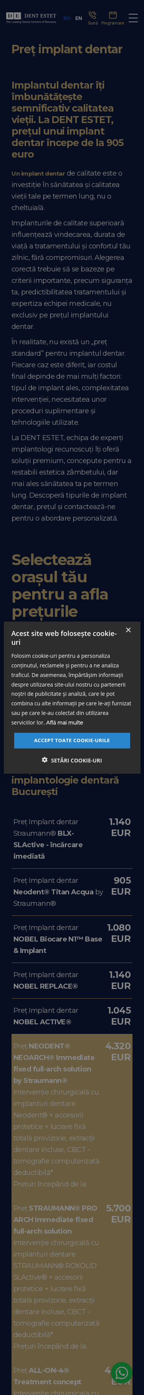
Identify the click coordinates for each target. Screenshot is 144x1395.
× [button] (128, 630)
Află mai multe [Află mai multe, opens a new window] (64, 722)
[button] (72, 760)
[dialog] (72, 697)
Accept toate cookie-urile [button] (72, 740)
